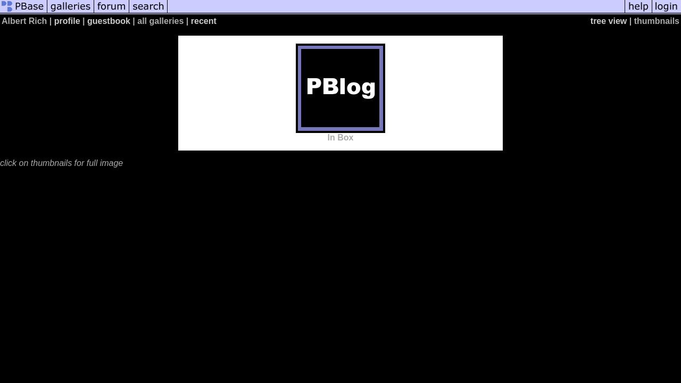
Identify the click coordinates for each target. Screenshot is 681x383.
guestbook (108, 21)
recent (204, 21)
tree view (609, 21)
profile (67, 21)
